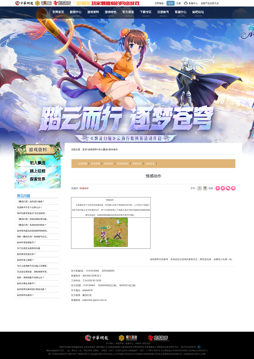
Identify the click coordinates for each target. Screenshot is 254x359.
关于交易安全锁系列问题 (28, 248)
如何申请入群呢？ (25, 260)
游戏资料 (92, 149)
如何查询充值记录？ (26, 254)
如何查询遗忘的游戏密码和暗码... (32, 231)
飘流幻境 (87, 295)
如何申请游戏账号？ (26, 242)
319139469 (89, 285)
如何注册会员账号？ (26, 283)
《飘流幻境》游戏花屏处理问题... (32, 219)
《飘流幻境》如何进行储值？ (30, 201)
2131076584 (92, 270)
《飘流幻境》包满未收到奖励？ (31, 225)
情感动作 (108, 163)
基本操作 (113, 149)
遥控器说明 (122, 163)
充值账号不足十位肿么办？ (29, 207)
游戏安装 (150, 163)
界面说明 (137, 163)
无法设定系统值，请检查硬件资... (32, 271)
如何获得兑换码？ (25, 295)
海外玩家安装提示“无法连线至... (32, 213)
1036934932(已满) (107, 285)
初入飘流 (103, 149)
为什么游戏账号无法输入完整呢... (32, 266)
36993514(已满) (127, 285)
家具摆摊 (95, 163)
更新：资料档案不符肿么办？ (30, 277)
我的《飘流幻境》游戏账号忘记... (32, 236)
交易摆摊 (82, 163)
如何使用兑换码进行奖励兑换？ (31, 289)
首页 (84, 149)
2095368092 (108, 270)
